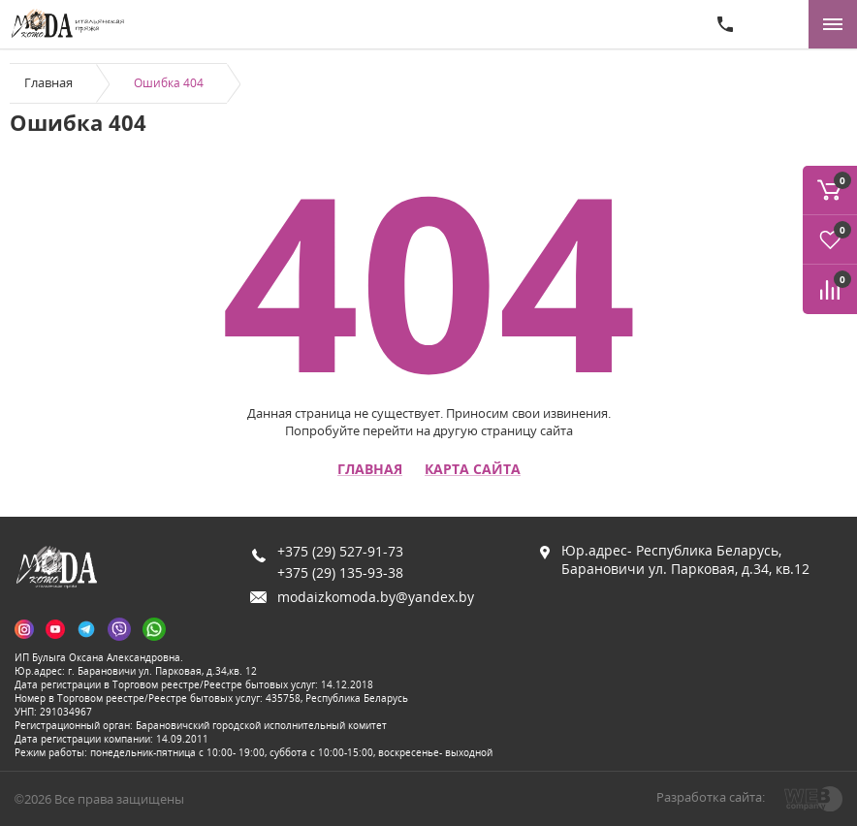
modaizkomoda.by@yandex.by (375, 597)
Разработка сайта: (710, 797)
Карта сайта (473, 469)
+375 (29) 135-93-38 (340, 572)
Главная (48, 82)
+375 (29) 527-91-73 (340, 551)
